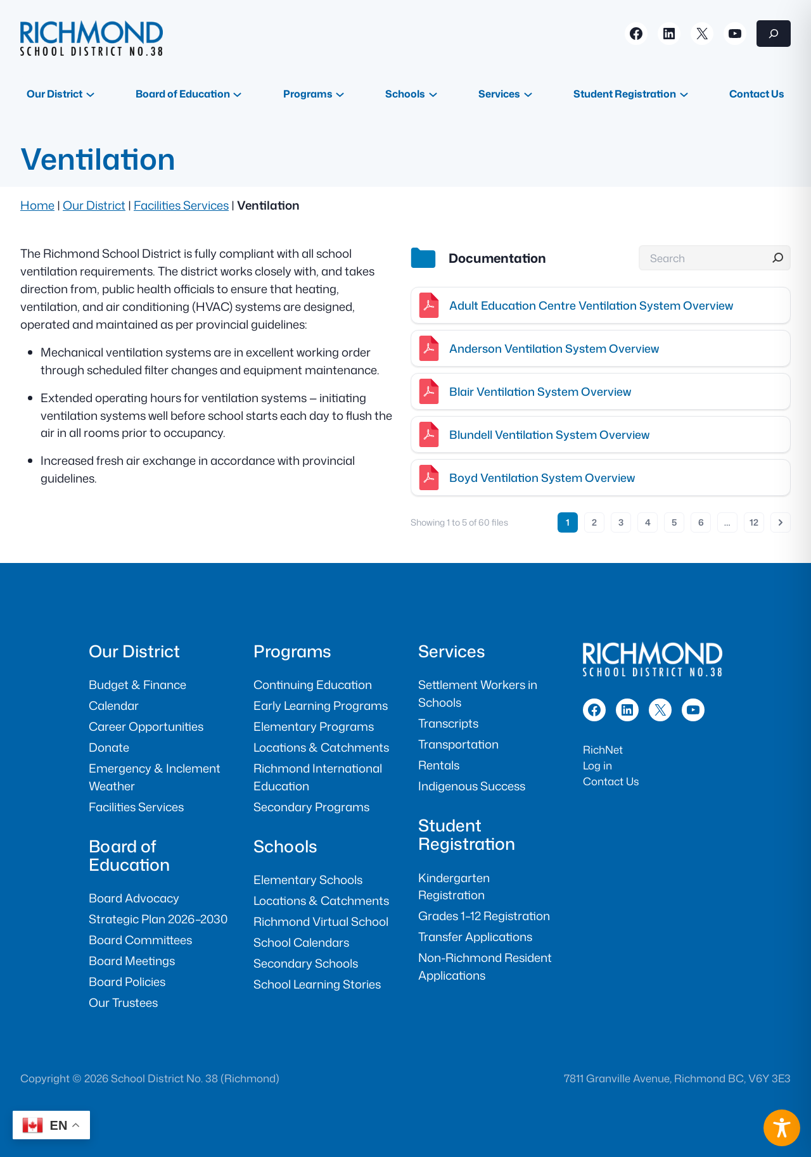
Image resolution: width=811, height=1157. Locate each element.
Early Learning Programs (320, 705)
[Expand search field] (774, 33)
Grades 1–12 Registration (484, 915)
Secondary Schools (305, 963)
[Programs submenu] (340, 93)
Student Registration (466, 834)
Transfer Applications (475, 936)
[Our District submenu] (90, 93)
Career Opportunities (146, 726)
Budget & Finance (137, 684)
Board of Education (129, 855)
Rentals (438, 765)
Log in (597, 765)
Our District (94, 205)
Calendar (114, 705)
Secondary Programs (311, 807)
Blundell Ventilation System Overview (549, 434)
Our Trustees (123, 1002)
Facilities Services (181, 205)
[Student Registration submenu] (684, 93)
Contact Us (611, 781)
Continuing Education (312, 684)
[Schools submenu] (433, 93)
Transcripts (448, 723)
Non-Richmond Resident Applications (485, 966)
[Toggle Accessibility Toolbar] (781, 1128)
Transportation (458, 744)
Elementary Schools (307, 879)
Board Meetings (132, 960)
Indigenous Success (471, 786)
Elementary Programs (313, 726)
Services (451, 650)
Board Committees (140, 940)
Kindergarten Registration (454, 886)
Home (37, 205)
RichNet (603, 749)
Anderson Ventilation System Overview (554, 348)
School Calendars (301, 942)
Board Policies (127, 981)
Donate (109, 747)
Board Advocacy (134, 898)
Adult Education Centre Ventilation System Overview (591, 305)
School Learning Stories (317, 984)
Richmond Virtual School (320, 921)
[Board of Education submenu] (237, 93)
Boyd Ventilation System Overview (542, 477)
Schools (285, 845)
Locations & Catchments (321, 747)
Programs (292, 650)
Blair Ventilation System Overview (540, 391)
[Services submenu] (528, 93)
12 (754, 522)
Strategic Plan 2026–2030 (158, 919)
